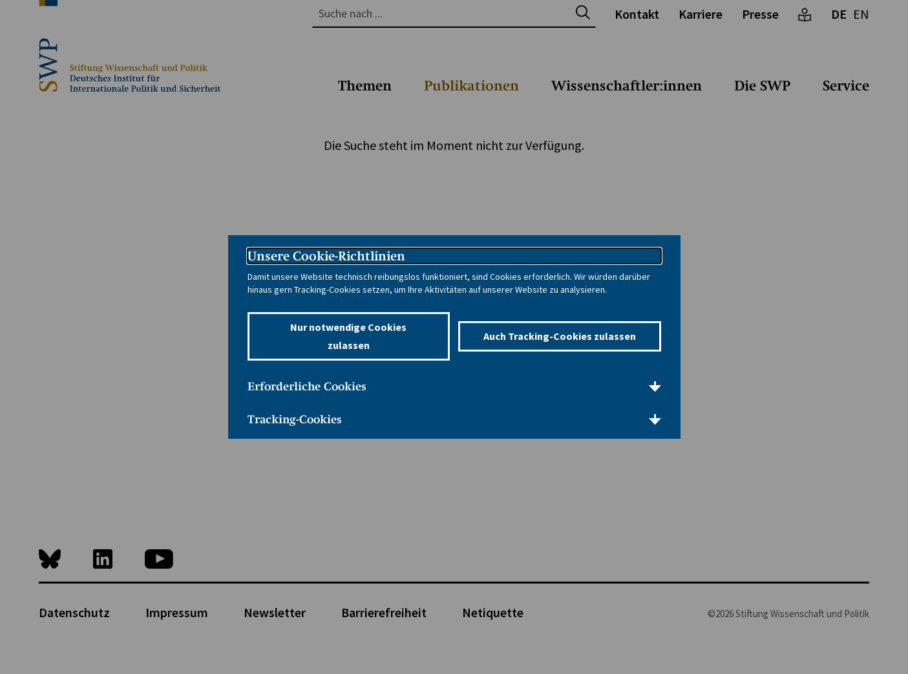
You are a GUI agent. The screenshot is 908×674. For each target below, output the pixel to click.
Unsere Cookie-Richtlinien (326, 256)
